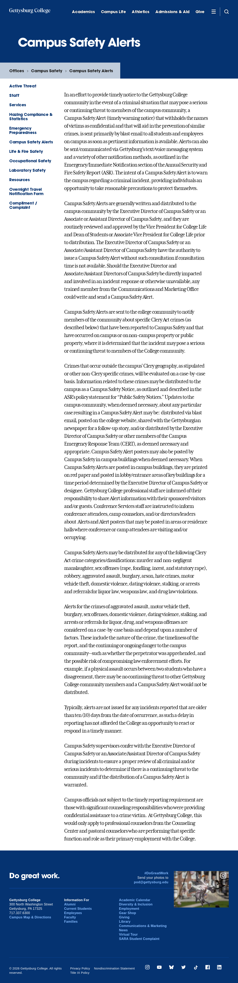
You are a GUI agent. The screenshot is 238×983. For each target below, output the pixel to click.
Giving (124, 917)
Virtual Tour (128, 934)
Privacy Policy (80, 968)
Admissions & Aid (172, 11)
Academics (83, 11)
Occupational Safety (30, 161)
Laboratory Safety (27, 170)
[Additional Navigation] (213, 11)
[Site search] (226, 11)
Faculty (70, 917)
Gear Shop (127, 913)
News (123, 930)
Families (71, 921)
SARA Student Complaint (139, 939)
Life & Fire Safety (26, 151)
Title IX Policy (79, 972)
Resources (19, 179)
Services (17, 105)
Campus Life (113, 11)
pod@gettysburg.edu (151, 882)
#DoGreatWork (156, 873)
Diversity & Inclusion (136, 904)
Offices (16, 70)
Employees (73, 913)
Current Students (78, 908)
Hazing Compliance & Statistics (31, 116)
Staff (14, 95)
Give (199, 11)
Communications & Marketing (143, 926)
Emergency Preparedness (22, 130)
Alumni (70, 904)
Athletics (140, 11)
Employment (129, 908)
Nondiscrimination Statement (114, 968)
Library (125, 921)
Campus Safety (46, 70)
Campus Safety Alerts (91, 70)
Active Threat (22, 86)
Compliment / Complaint (23, 205)
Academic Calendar (134, 900)
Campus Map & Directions (30, 917)
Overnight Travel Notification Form (26, 191)
